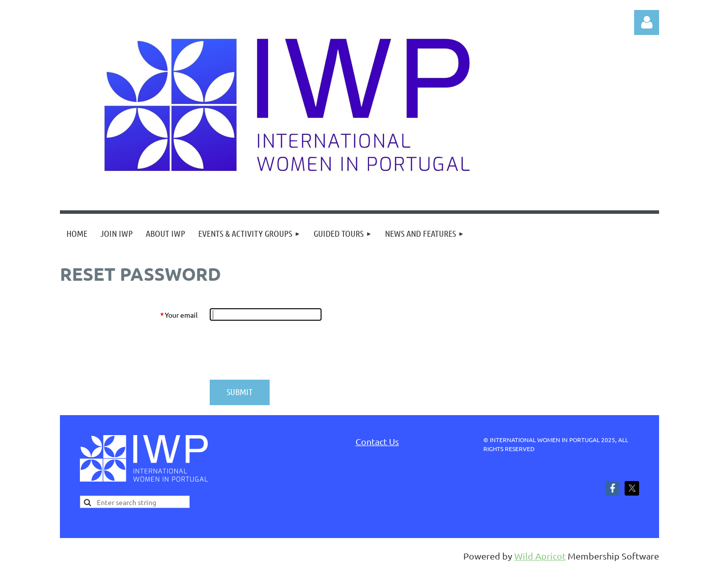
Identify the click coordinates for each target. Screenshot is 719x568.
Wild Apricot (540, 556)
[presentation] (285, 350)
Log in (646, 22)
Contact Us (377, 441)
